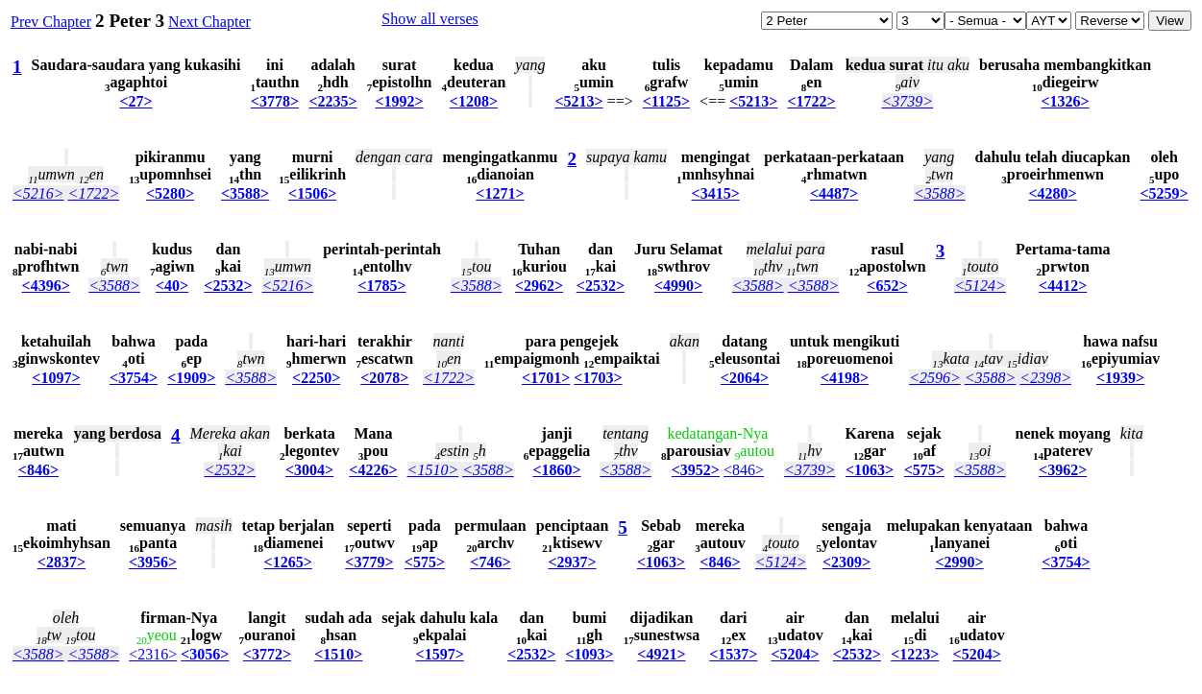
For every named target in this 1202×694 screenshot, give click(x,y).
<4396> (46, 285)
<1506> (312, 193)
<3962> (1063, 470)
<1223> (915, 654)
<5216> (38, 193)
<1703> (598, 378)
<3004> (309, 470)
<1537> (733, 654)
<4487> (834, 193)
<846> (38, 470)
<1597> (440, 654)
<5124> (980, 285)
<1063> (870, 470)
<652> (887, 285)
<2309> (846, 562)
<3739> (908, 101)
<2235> (332, 101)
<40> (172, 285)
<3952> (696, 470)
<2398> (1045, 378)
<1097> (56, 378)
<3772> (267, 654)
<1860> (556, 470)
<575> (924, 470)
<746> (490, 562)
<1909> (191, 378)
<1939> (1120, 378)
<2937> (572, 562)
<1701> (546, 378)
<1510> (433, 470)
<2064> (745, 378)
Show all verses (429, 19)
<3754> (134, 378)
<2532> (228, 285)
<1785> (381, 285)
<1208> (474, 101)
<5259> (1164, 193)
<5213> (578, 101)
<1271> (500, 193)
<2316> (153, 654)
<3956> (153, 562)
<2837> (61, 562)
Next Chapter (209, 21)
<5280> (170, 193)
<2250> (316, 378)
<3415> (716, 193)
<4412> (1063, 285)
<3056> (205, 654)
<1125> (666, 101)
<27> (135, 101)
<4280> (1052, 193)
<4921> (661, 654)
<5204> (795, 654)
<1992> (399, 101)
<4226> (373, 470)
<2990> (959, 562)
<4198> (845, 378)
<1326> (1065, 101)
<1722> (811, 101)
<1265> (288, 562)
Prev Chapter (51, 21)
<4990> (678, 285)
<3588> (245, 193)
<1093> (589, 654)
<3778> (275, 101)
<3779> (369, 562)
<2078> (384, 378)
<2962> (539, 285)
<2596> (935, 378)
